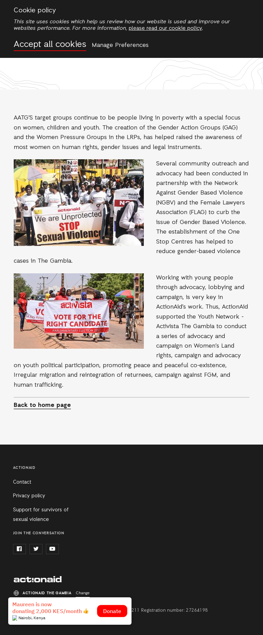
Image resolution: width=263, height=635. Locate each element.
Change (83, 593)
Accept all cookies (50, 45)
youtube (52, 549)
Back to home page (42, 405)
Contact (22, 482)
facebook (19, 549)
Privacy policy (29, 496)
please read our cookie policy (165, 28)
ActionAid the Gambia (38, 580)
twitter (35, 549)
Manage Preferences (120, 45)
